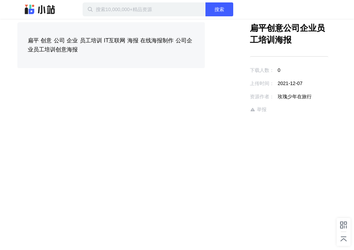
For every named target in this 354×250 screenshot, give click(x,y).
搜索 (219, 9)
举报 (258, 109)
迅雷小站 (40, 9)
